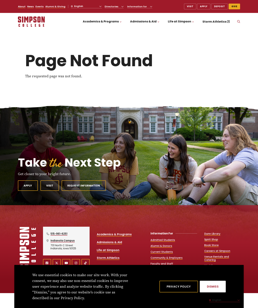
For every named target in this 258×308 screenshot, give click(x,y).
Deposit (219, 6)
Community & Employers (166, 258)
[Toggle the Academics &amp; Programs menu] (120, 21)
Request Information (83, 185)
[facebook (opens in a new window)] (47, 263)
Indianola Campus (63, 240)
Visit (190, 6)
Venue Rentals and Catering (216, 258)
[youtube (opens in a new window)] (66, 263)
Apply (203, 6)
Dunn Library (212, 233)
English (78, 6)
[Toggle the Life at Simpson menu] (193, 21)
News (30, 6)
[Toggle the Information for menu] (151, 6)
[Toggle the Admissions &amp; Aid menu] (158, 21)
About (21, 6)
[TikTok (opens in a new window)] (86, 263)
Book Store (211, 245)
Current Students (161, 252)
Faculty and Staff (161, 263)
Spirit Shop (211, 239)
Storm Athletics (214, 22)
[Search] (239, 22)
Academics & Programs (101, 21)
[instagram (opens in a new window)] (76, 263)
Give (234, 6)
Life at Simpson (179, 21)
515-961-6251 (59, 233)
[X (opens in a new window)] (57, 263)
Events (39, 6)
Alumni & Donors (161, 246)
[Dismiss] (213, 286)
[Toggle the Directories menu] (122, 6)
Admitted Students (162, 240)
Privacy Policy (179, 286)
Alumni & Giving (55, 6)
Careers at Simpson (217, 251)
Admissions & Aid (143, 21)
